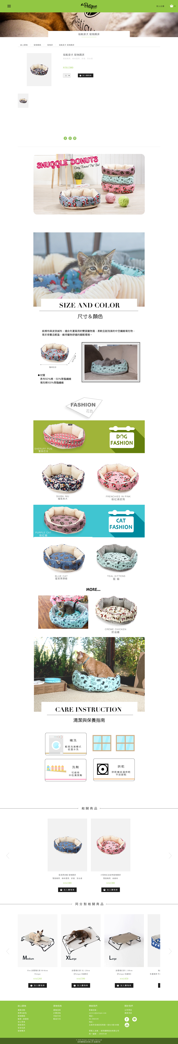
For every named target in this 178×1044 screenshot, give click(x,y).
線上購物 (22, 1006)
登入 (158, 6)
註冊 (162, 6)
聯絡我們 (93, 1006)
